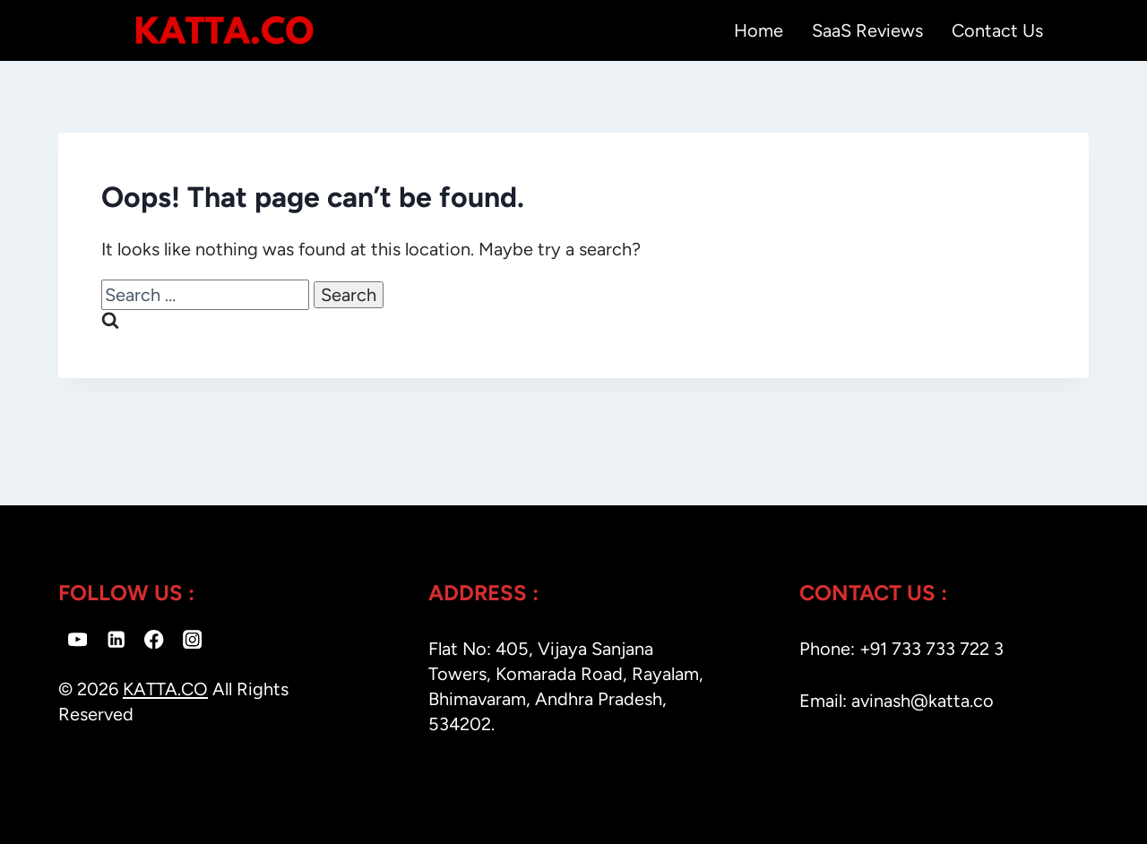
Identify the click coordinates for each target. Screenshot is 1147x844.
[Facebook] (154, 639)
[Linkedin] (116, 639)
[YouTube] (77, 639)
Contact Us (997, 30)
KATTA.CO (165, 689)
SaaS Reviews (867, 30)
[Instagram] (192, 639)
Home (758, 30)
